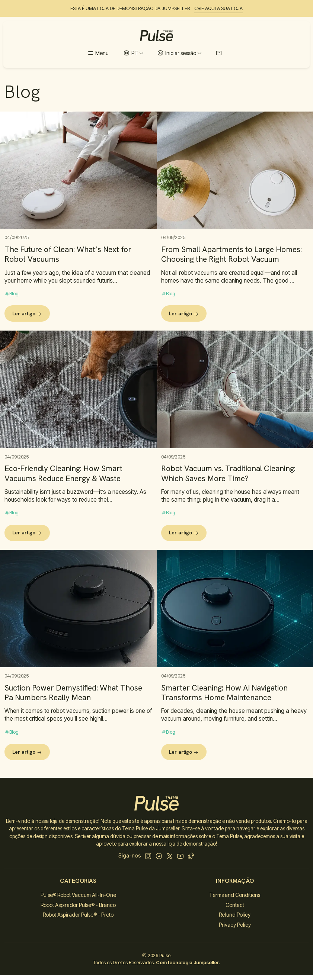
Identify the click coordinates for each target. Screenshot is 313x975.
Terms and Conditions (234, 895)
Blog (11, 293)
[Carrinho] (218, 53)
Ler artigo (27, 313)
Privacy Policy (235, 924)
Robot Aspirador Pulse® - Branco (78, 905)
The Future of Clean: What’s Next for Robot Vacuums (67, 254)
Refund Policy (234, 914)
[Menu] (98, 53)
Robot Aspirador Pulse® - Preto (78, 914)
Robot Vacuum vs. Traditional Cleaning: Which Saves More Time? (228, 508)
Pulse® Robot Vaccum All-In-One (78, 895)
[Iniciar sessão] (180, 53)
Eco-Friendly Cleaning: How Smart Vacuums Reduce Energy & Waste (63, 499)
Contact (235, 905)
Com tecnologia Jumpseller (187, 962)
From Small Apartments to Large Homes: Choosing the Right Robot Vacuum (231, 254)
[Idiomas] (134, 53)
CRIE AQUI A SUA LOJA (218, 8)
